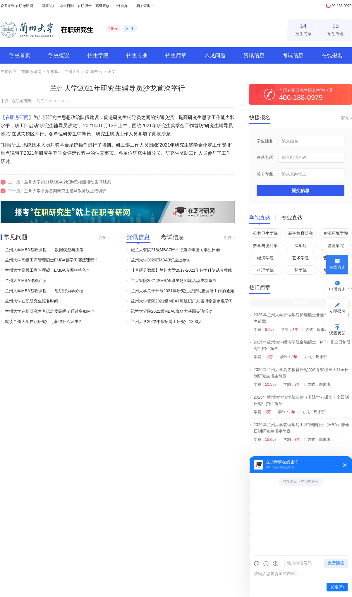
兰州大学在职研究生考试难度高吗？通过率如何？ (50, 311)
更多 (102, 237)
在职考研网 (24, 6)
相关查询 (143, 6)
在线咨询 (337, 267)
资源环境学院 (335, 233)
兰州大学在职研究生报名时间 (31, 301)
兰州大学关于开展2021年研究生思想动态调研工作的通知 (182, 290)
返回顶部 (337, 333)
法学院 (300, 245)
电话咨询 (337, 289)
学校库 (53, 71)
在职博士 (85, 6)
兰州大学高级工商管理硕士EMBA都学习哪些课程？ (52, 260)
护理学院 (265, 270)
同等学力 (49, 6)
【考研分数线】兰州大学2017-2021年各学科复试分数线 (181, 270)
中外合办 (121, 6)
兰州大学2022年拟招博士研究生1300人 (166, 321)
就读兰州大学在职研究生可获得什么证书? (43, 321)
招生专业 (336, 28)
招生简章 (303, 28)
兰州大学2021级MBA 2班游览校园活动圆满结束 (67, 182)
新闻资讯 (94, 71)
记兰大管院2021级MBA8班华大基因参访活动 (171, 311)
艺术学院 (300, 258)
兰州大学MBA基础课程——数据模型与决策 (44, 249)
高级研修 (102, 6)
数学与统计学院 (265, 246)
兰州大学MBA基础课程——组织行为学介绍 (44, 290)
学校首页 (19, 55)
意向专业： (267, 173)
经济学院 (265, 258)
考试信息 (292, 55)
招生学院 (98, 55)
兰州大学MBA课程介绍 (26, 280)
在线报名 (332, 55)
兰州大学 (72, 71)
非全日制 (67, 6)
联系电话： (267, 157)
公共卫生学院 (265, 233)
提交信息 (300, 190)
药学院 (300, 270)
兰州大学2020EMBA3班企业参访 (161, 260)
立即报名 (337, 311)
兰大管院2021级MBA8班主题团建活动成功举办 (174, 280)
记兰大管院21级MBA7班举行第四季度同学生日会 (175, 249)
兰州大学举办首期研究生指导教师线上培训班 (65, 190)
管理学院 (335, 245)
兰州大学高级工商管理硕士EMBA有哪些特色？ (47, 270)
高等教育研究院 (300, 234)
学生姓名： (267, 141)
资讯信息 (254, 55)
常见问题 (215, 55)
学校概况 (58, 55)
